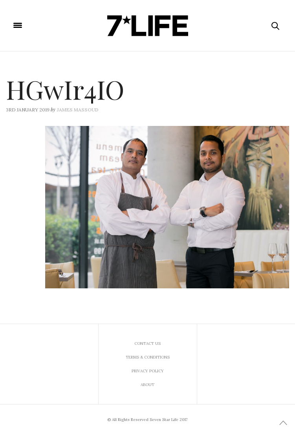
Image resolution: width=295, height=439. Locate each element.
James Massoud (78, 110)
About (147, 384)
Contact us (147, 343)
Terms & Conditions (148, 357)
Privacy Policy (148, 370)
